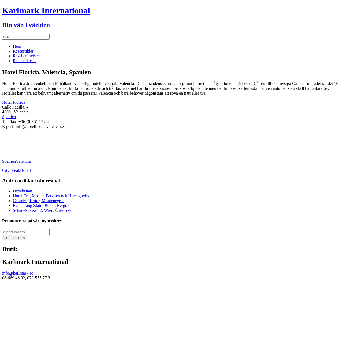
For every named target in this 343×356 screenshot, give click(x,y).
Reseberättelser (26, 56)
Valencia (23, 161)
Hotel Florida (13, 102)
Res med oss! (24, 60)
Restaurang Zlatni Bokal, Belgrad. (42, 205)
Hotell (25, 170)
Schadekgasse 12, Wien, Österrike (42, 210)
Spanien (9, 116)
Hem (17, 46)
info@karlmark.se (17, 273)
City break (11, 170)
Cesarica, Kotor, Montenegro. (38, 200)
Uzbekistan (22, 191)
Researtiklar (23, 51)
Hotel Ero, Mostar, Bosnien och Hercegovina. (52, 196)
